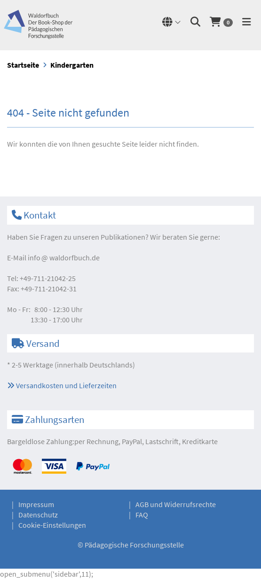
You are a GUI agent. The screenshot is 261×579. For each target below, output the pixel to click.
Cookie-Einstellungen (52, 525)
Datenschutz (38, 514)
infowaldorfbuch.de (64, 257)
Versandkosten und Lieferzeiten (62, 385)
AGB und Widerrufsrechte (175, 504)
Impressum (36, 504)
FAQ (141, 514)
